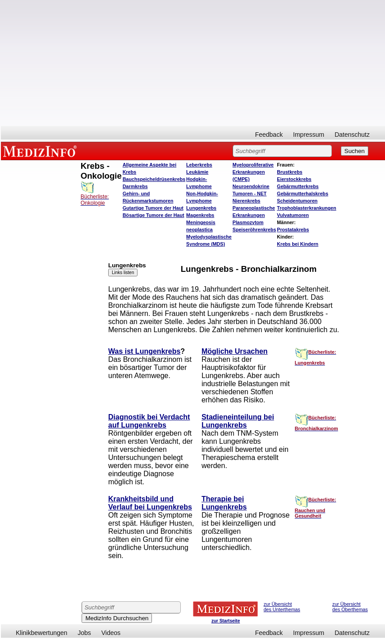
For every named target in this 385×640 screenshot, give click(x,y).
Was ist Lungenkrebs (144, 351)
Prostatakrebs (293, 229)
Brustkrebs (289, 172)
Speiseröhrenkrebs (254, 229)
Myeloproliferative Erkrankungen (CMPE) (253, 172)
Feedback (269, 134)
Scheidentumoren (297, 200)
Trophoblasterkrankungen (306, 208)
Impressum (308, 134)
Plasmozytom (248, 222)
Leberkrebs (199, 164)
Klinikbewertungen (41, 632)
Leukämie (197, 172)
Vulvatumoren (293, 215)
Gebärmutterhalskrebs (302, 193)
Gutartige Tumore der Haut (153, 208)
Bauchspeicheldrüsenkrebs (154, 179)
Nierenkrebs (247, 200)
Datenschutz (352, 134)
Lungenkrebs (201, 208)
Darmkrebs (135, 186)
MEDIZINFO (41, 151)
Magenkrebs (200, 215)
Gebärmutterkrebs (297, 186)
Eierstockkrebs (294, 179)
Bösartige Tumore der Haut (153, 215)
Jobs (84, 632)
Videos (111, 632)
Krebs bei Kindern (297, 244)
